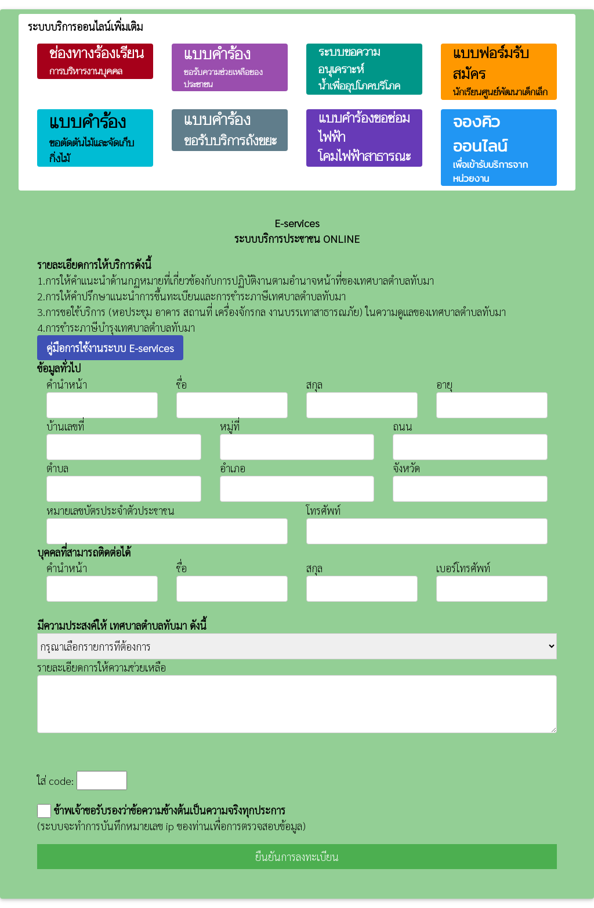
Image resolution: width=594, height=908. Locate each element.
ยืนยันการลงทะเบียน (297, 856)
